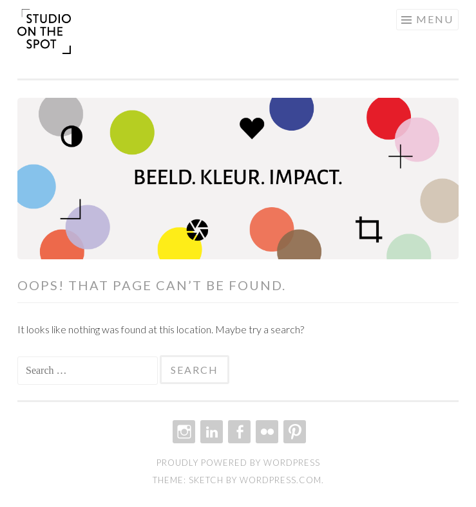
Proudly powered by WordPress (238, 462)
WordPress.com (280, 480)
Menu (434, 19)
